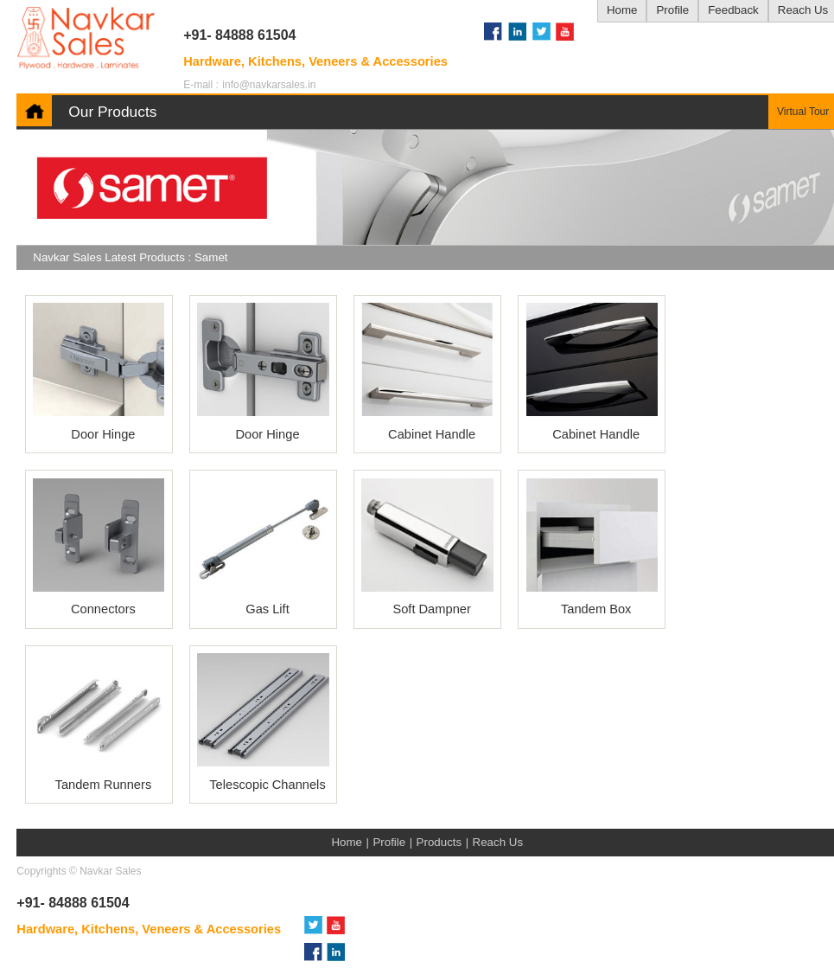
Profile (672, 9)
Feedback (733, 9)
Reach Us (498, 842)
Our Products (112, 111)
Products (439, 842)
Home (622, 9)
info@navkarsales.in (268, 85)
